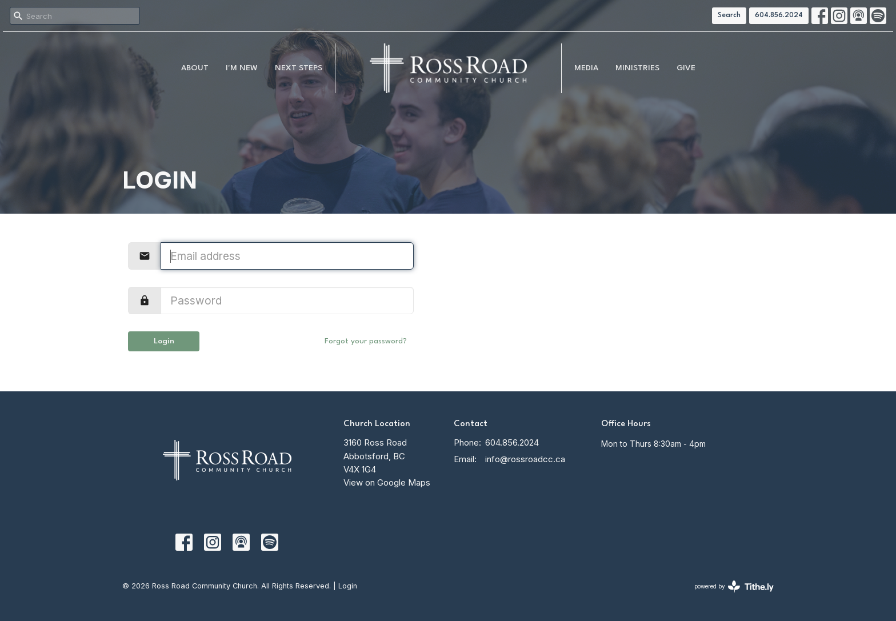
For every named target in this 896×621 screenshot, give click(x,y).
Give (686, 68)
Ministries (637, 68)
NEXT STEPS (298, 68)
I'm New (242, 68)
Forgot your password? (366, 341)
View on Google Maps (386, 482)
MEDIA (586, 68)
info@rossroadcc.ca (525, 459)
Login (164, 341)
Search (729, 15)
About (195, 68)
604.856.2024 (779, 15)
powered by (734, 586)
